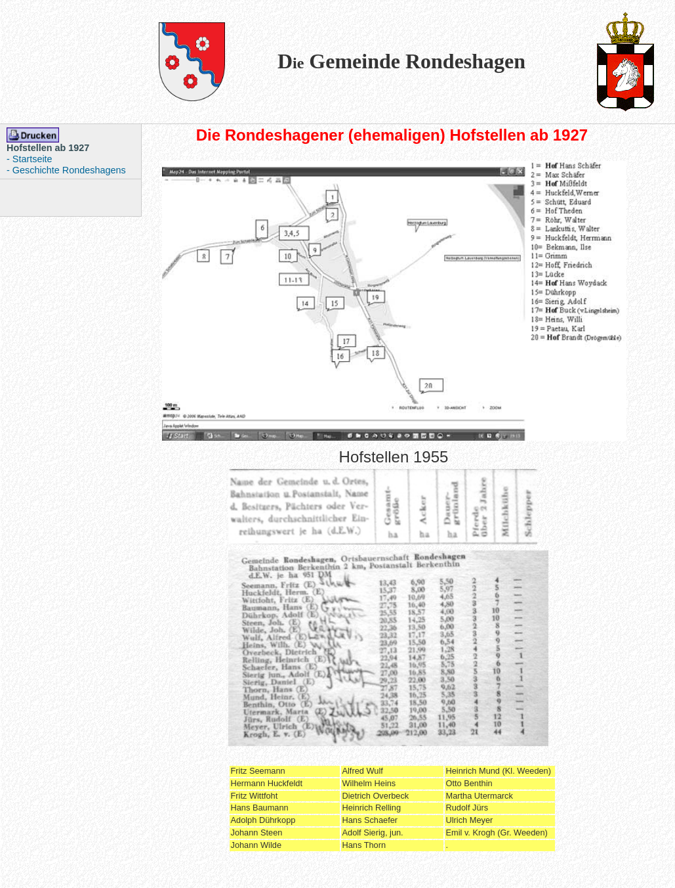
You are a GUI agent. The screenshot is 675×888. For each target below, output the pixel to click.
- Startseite (29, 159)
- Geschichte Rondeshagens (66, 170)
